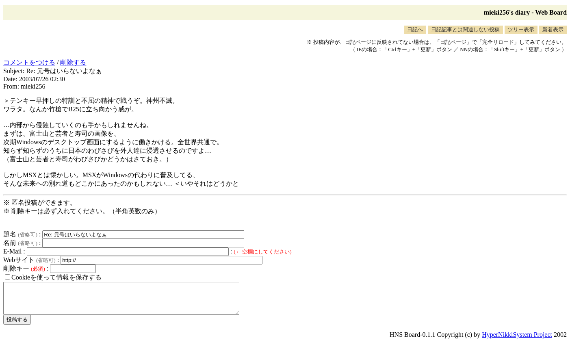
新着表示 (552, 29)
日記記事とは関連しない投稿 (465, 29)
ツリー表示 (521, 29)
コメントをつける (29, 62)
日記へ (415, 29)
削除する (73, 62)
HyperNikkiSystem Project (517, 340)
